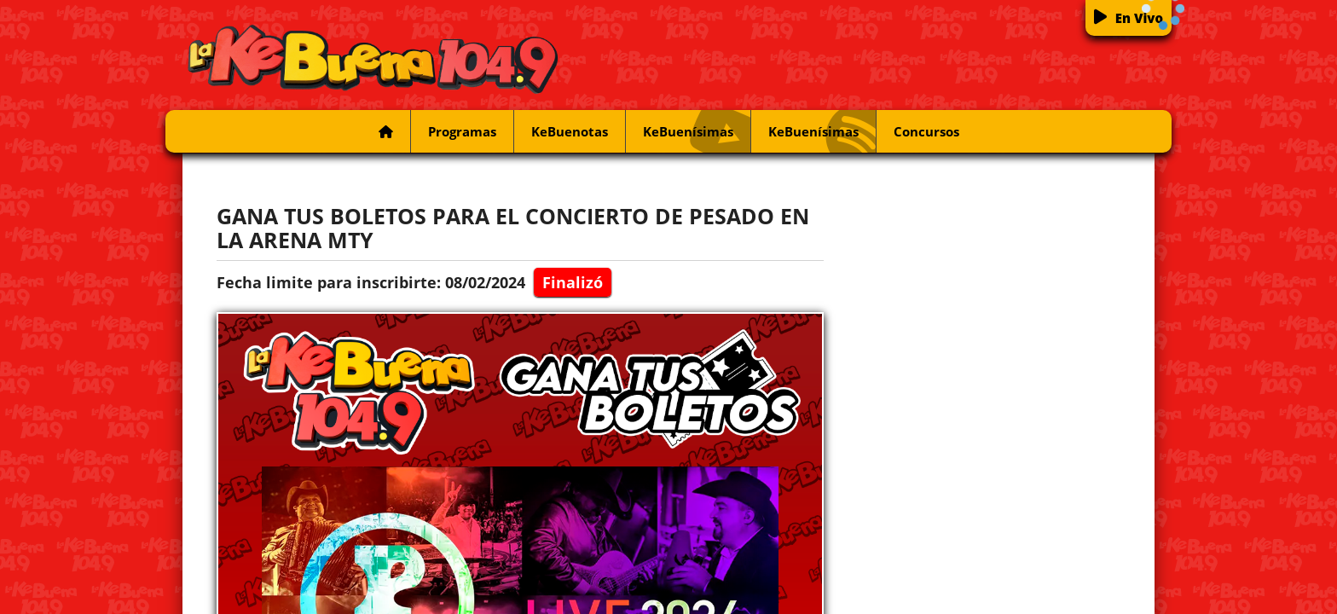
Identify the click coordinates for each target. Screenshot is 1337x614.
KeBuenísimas (696, 132)
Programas (462, 131)
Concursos (926, 131)
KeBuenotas (569, 131)
